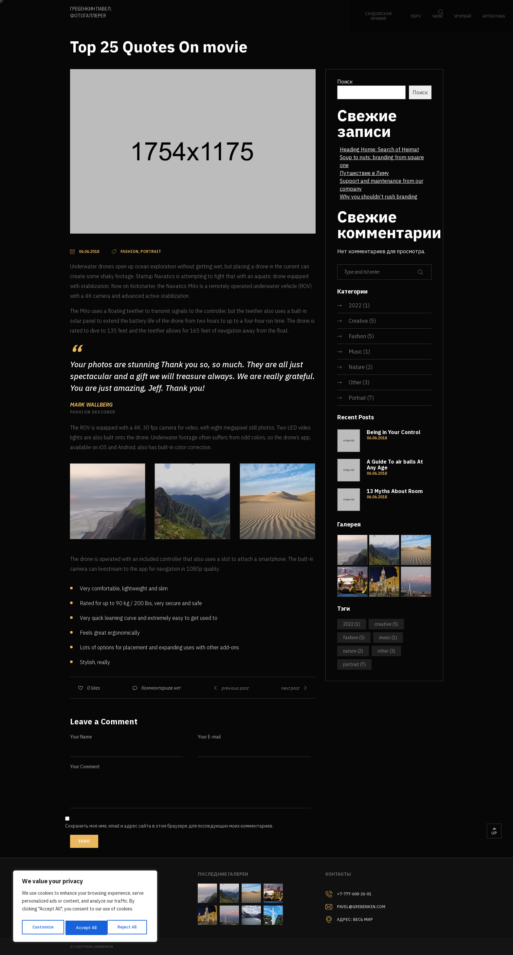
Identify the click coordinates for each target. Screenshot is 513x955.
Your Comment (85, 767)
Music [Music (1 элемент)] (388, 637)
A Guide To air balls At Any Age (395, 464)
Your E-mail (209, 737)
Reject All (85, 928)
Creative (358, 320)
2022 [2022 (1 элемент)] (351, 624)
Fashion (357, 336)
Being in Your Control (393, 432)
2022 (355, 305)
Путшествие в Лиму (364, 173)
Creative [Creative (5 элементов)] (386, 624)
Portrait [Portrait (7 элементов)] (354, 664)
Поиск (345, 81)
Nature (357, 367)
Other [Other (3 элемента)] (386, 651)
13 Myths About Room (395, 491)
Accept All (128, 928)
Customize (42, 928)
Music (355, 351)
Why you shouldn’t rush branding (378, 196)
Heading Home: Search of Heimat (379, 149)
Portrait (357, 397)
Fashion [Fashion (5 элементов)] (354, 637)
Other (355, 382)
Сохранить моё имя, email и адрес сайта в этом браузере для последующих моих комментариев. (169, 826)
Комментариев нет (161, 688)
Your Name (81, 737)
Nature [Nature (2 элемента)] (353, 651)
